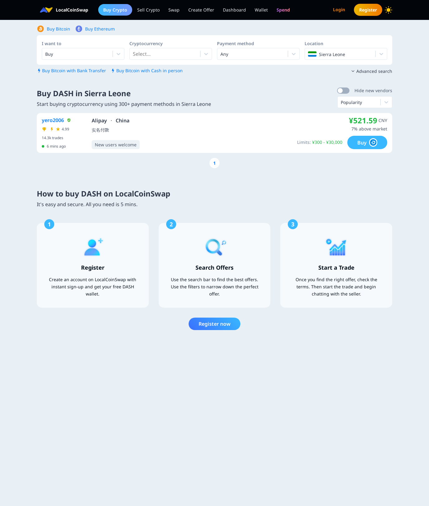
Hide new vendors (373, 90)
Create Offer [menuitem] (201, 10)
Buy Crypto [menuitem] (115, 10)
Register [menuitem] (368, 10)
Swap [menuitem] (174, 10)
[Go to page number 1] (214, 163)
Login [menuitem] (339, 9)
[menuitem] (283, 10)
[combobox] (133, 54)
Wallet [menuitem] (261, 10)
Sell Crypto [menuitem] (148, 10)
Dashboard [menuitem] (234, 10)
